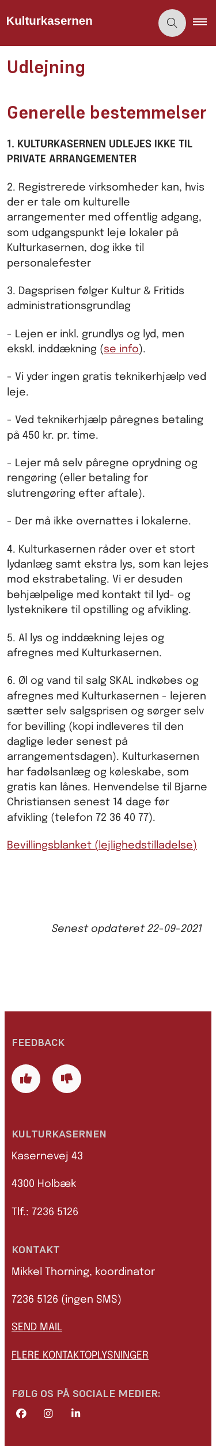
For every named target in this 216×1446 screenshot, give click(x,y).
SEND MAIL (37, 1327)
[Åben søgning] (172, 23)
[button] (204, 23)
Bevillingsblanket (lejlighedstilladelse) (102, 845)
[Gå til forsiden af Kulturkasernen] (75, 23)
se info (121, 349)
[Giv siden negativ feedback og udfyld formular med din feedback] (66, 1078)
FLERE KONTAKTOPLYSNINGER (80, 1355)
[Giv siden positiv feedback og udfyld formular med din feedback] (26, 1078)
